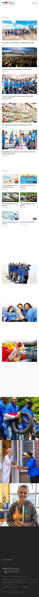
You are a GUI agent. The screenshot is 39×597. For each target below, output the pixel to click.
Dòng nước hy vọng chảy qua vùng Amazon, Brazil (18, 42)
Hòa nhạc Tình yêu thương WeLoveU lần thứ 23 (17, 69)
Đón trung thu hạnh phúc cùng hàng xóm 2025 (17, 125)
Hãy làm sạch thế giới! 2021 (27, 222)
